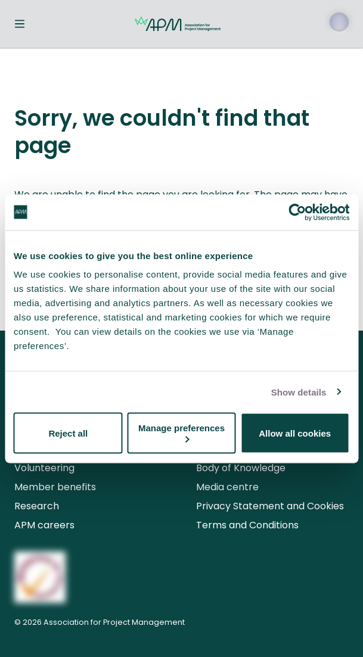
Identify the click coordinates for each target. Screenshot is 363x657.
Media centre (227, 487)
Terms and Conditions (247, 525)
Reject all (68, 433)
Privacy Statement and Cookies (270, 506)
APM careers (44, 525)
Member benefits (55, 487)
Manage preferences (181, 433)
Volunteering (44, 468)
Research (36, 506)
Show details (299, 392)
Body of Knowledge (241, 468)
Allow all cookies (295, 433)
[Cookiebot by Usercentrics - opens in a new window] (297, 212)
